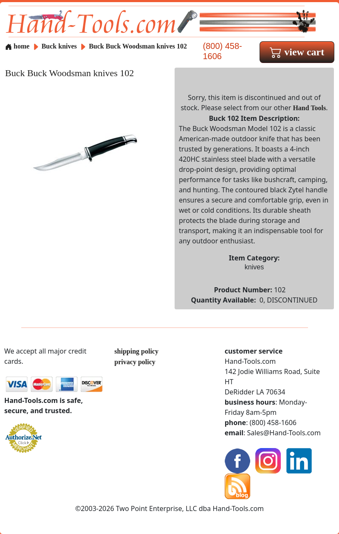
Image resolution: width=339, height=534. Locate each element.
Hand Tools (309, 107)
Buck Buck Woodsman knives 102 (138, 46)
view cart (297, 52)
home (17, 46)
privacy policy (134, 362)
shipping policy (136, 351)
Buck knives (59, 46)
